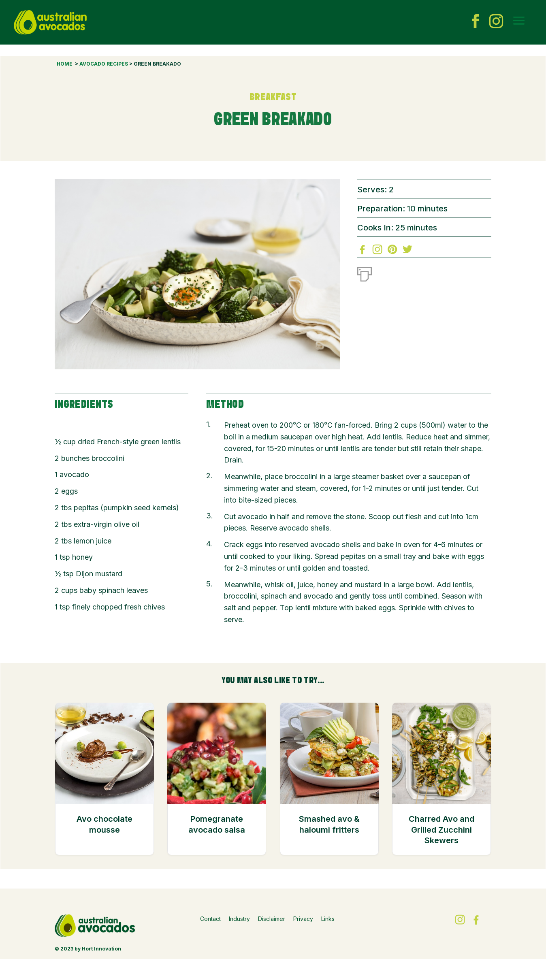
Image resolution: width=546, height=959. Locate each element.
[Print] (364, 272)
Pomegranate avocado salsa (216, 824)
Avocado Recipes (103, 64)
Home (65, 64)
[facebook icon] (475, 22)
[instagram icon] (496, 22)
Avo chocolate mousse (104, 824)
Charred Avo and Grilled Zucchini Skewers (441, 829)
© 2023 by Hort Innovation (88, 949)
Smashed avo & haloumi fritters (329, 824)
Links (328, 918)
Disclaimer (271, 918)
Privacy (303, 918)
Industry (239, 918)
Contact (210, 918)
